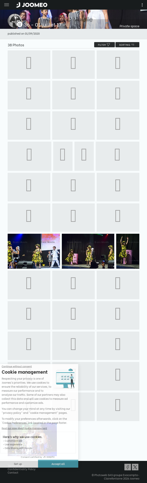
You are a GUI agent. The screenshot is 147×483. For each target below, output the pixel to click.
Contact (13, 472)
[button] (10, 463)
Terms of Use (16, 465)
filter (104, 44)
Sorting (127, 44)
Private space (129, 26)
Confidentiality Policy (22, 469)
